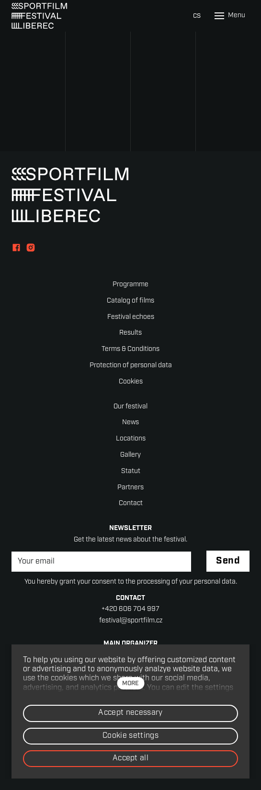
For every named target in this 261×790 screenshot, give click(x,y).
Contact (131, 503)
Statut (130, 471)
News (130, 422)
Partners (130, 487)
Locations (131, 438)
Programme (130, 284)
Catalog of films (130, 301)
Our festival (130, 406)
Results (130, 333)
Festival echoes (130, 317)
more (130, 683)
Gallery (130, 455)
